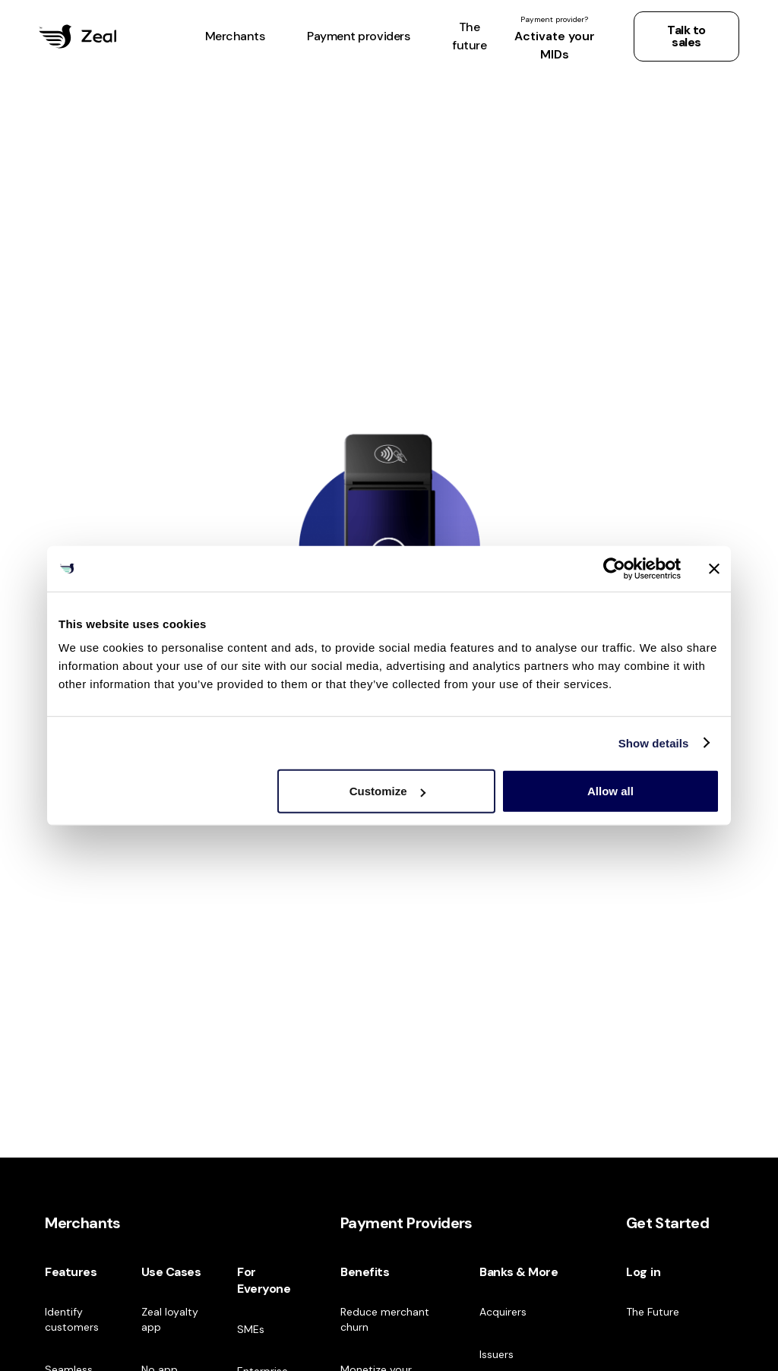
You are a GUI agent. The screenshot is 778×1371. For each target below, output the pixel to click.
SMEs (250, 1329)
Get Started (667, 1223)
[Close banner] (714, 568)
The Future (652, 1312)
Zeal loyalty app (169, 1319)
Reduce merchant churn (384, 1319)
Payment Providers (406, 1223)
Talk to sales (686, 36)
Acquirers (503, 1312)
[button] (235, 36)
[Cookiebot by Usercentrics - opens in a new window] (614, 568)
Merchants (83, 1223)
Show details (653, 742)
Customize (387, 791)
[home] (77, 36)
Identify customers (72, 1319)
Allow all (610, 791)
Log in (643, 1272)
